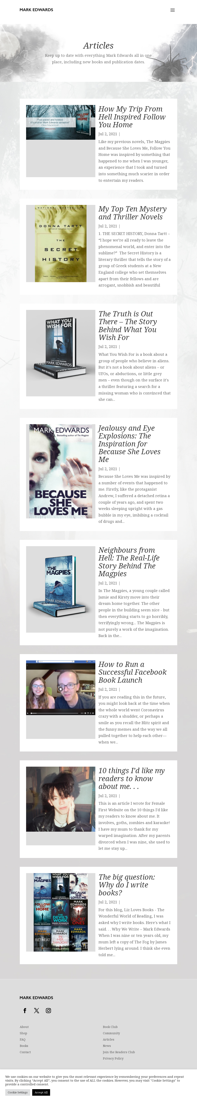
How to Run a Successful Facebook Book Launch (132, 672)
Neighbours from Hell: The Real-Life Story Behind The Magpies (129, 561)
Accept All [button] (41, 1092)
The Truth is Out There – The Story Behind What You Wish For (127, 325)
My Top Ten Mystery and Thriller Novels (132, 212)
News (107, 1046)
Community (111, 1033)
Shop (23, 1033)
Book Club (110, 1027)
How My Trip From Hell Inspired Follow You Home (132, 116)
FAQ (22, 1039)
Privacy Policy (113, 1058)
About (24, 1027)
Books (24, 1046)
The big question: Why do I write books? (126, 885)
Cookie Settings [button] (18, 1092)
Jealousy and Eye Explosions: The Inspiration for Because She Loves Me (129, 443)
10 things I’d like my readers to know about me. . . (131, 778)
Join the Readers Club (119, 1052)
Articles (108, 1039)
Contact (25, 1052)
